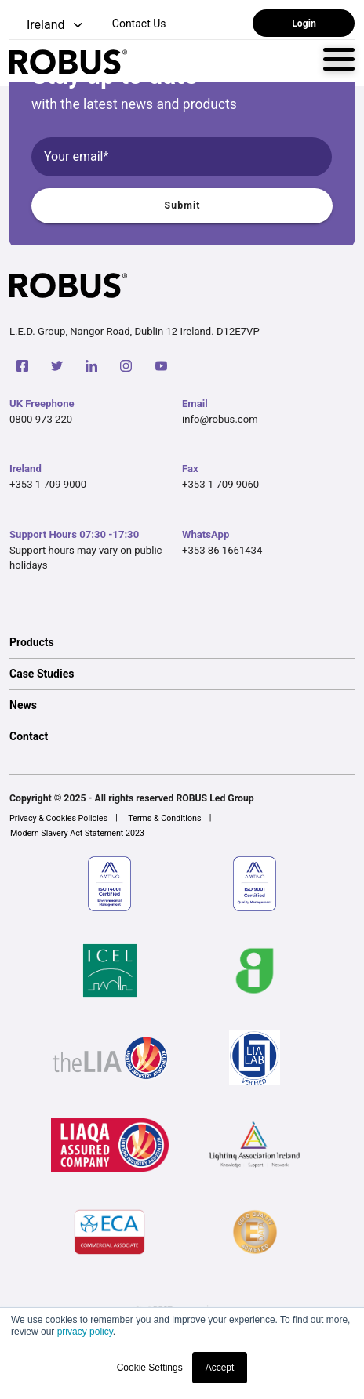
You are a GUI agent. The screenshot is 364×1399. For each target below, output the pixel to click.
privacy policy (85, 1331)
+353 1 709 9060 (220, 484)
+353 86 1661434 (222, 550)
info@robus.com (220, 419)
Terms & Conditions (164, 818)
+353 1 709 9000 (47, 484)
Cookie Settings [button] (150, 1367)
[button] (47, 25)
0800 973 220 (40, 419)
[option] (182, 642)
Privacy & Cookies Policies (58, 818)
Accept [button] (220, 1367)
